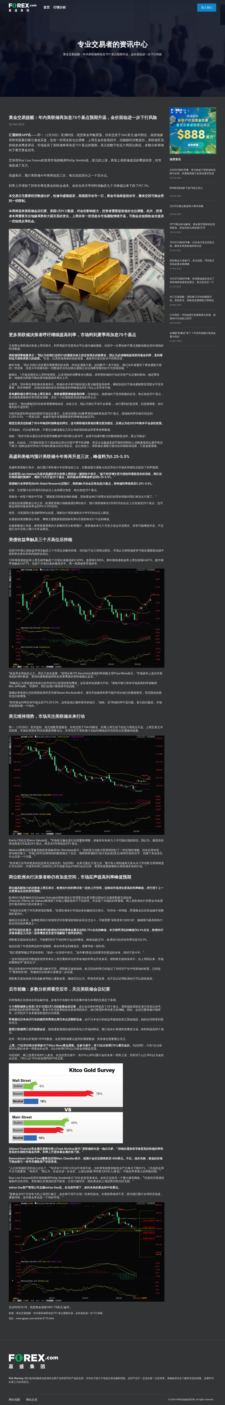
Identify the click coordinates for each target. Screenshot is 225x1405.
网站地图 (14, 1399)
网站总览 (31, 1399)
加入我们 (206, 7)
